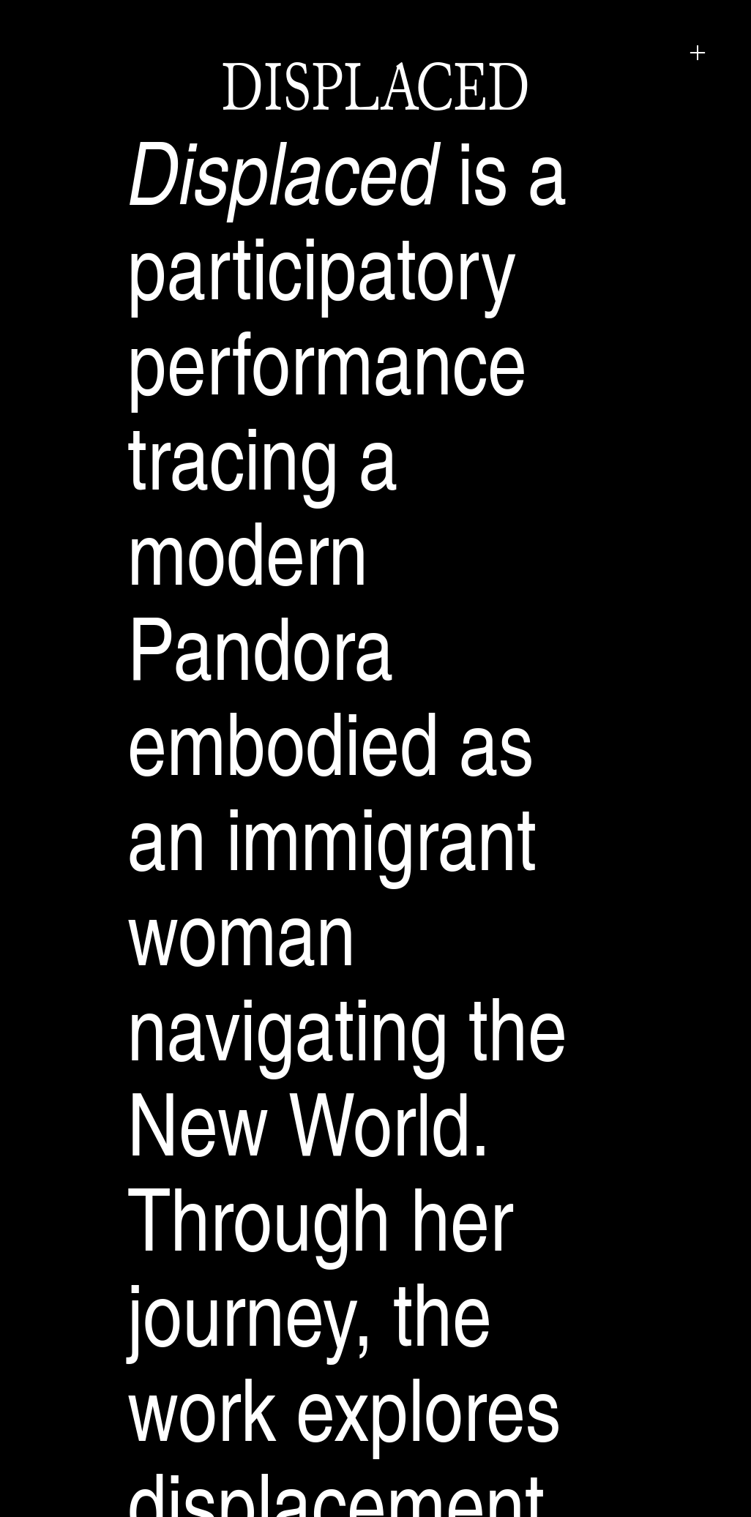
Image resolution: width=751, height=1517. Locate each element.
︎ (697, 53)
